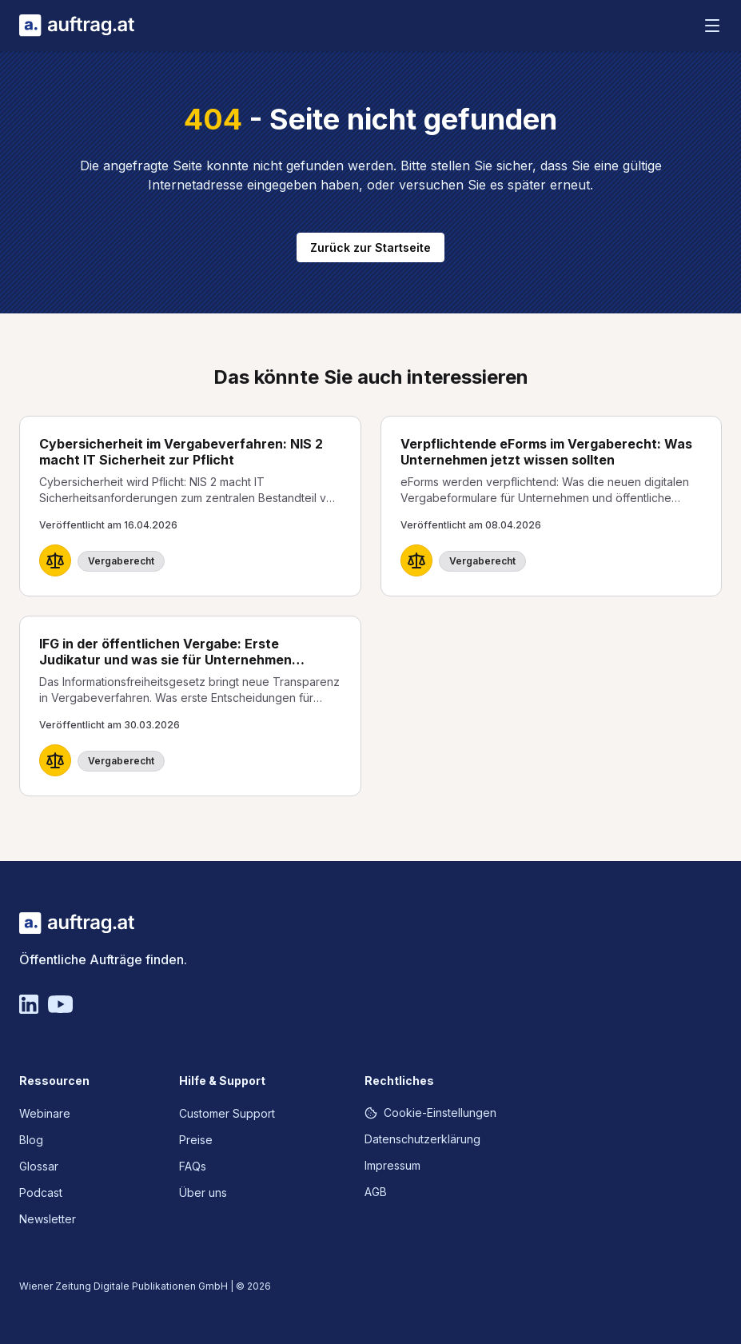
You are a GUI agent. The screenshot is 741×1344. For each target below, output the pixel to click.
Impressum (392, 1165)
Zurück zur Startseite (370, 247)
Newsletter (47, 1219)
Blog (31, 1140)
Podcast (40, 1192)
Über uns (203, 1192)
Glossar (38, 1166)
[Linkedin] (28, 1004)
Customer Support (227, 1113)
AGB (376, 1191)
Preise (196, 1140)
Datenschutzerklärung (422, 1139)
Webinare (44, 1113)
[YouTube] (60, 1004)
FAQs (192, 1166)
